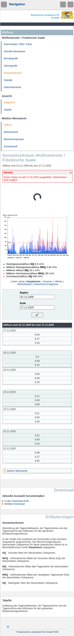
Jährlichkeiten (24, 284)
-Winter (58, 281)
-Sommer (47, 281)
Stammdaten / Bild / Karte (18, 44)
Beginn (24, 292)
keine (22, 281)
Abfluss (8, 124)
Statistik (8, 80)
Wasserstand (11, 132)
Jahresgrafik (10, 65)
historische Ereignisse (46, 284)
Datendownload (12, 87)
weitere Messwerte (17, 471)
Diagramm (9, 102)
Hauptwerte (33, 281)
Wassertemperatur (14, 139)
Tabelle (8, 109)
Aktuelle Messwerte (14, 51)
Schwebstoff (10, 146)
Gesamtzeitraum (13, 73)
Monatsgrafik (11, 58)
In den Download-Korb (16, 501)
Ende (23, 303)
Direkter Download (14, 504)
